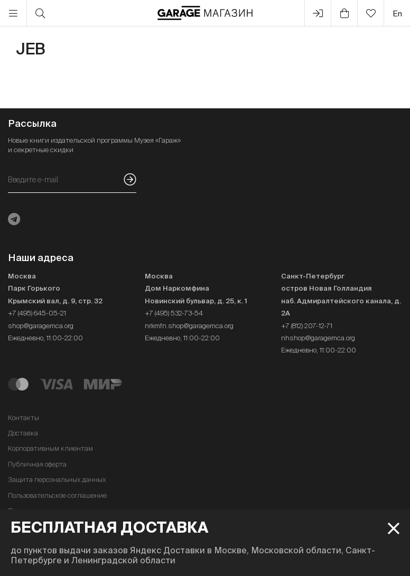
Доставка (23, 433)
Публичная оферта (37, 464)
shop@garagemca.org (40, 326)
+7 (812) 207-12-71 (306, 326)
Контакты (23, 418)
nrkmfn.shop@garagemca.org (189, 326)
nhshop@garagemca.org (318, 338)
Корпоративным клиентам (50, 448)
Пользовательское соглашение (57, 495)
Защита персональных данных (57, 480)
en (397, 13)
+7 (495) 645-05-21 (37, 313)
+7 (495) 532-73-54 (174, 313)
